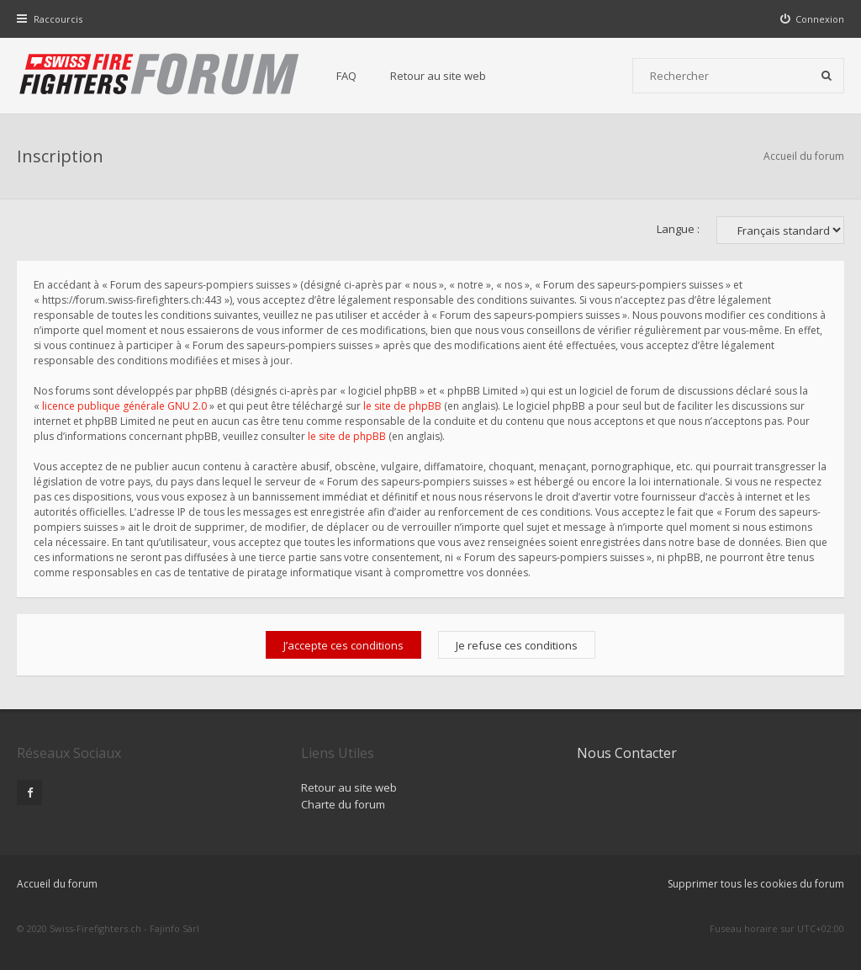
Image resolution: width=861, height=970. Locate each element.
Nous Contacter (627, 753)
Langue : (678, 228)
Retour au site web (438, 75)
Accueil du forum (803, 156)
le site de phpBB (402, 406)
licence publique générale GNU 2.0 (124, 406)
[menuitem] (812, 19)
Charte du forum (343, 804)
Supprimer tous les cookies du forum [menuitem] (756, 884)
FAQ (346, 75)
